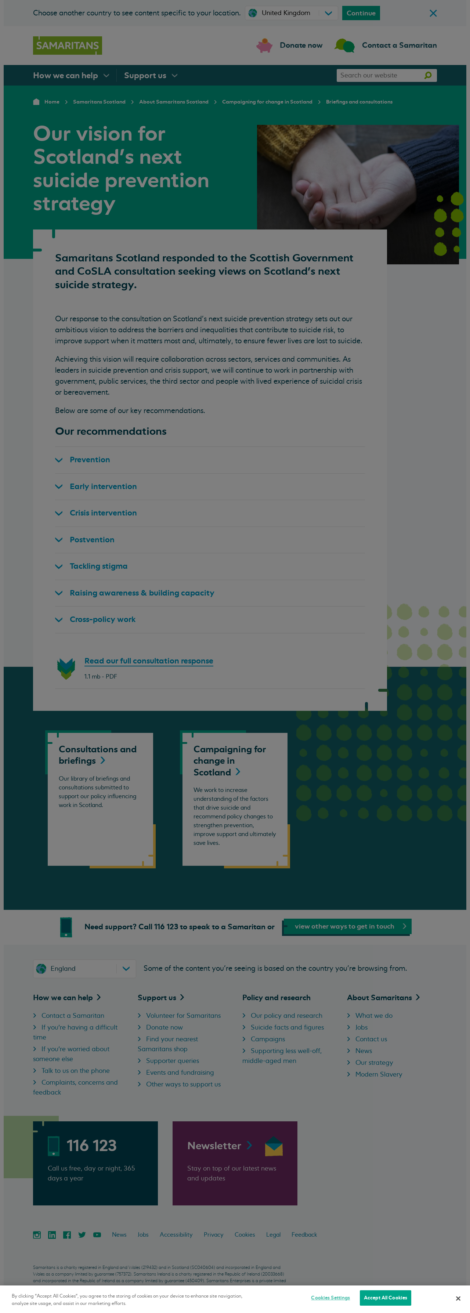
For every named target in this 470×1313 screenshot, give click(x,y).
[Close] (458, 1298)
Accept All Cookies (385, 1298)
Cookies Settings (330, 1298)
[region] (235, 1299)
